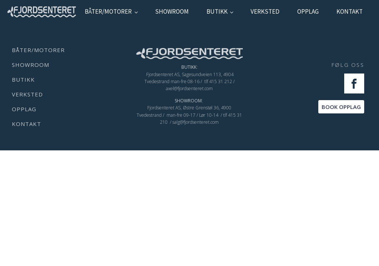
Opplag (308, 11)
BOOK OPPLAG (341, 106)
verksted (265, 11)
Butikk (217, 11)
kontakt (349, 11)
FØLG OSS (347, 64)
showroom (172, 11)
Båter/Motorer (108, 11)
